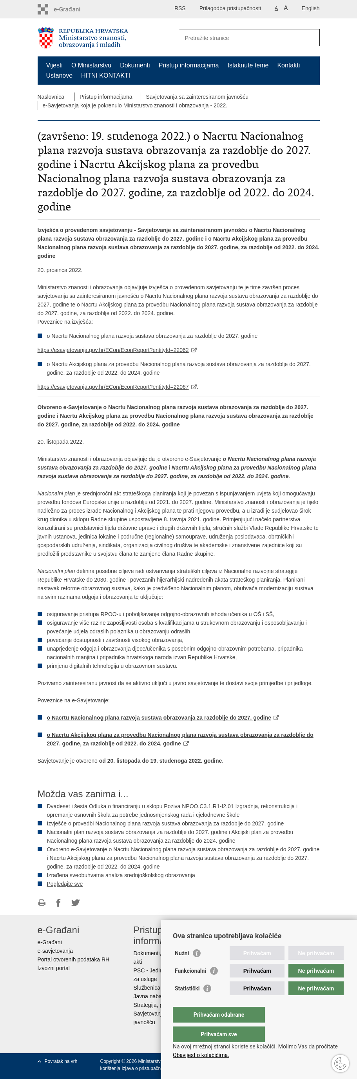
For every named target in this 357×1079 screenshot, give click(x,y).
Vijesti (54, 65)
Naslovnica (51, 97)
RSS (180, 8)
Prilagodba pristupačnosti (230, 8)
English (311, 8)
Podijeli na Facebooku (58, 903)
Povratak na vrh (61, 1061)
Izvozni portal (54, 968)
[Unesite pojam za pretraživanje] (241, 37)
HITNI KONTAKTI (105, 75)
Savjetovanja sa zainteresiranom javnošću (197, 97)
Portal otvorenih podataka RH (74, 959)
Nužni (182, 969)
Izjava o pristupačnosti (144, 1068)
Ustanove (59, 75)
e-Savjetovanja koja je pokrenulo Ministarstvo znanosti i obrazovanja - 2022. (135, 105)
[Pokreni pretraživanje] (310, 37)
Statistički (187, 1004)
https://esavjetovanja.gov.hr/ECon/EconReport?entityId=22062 (113, 350)
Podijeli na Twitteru (75, 903)
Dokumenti (135, 65)
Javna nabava (151, 996)
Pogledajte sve (65, 884)
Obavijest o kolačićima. (201, 1055)
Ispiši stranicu (42, 903)
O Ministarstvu (91, 65)
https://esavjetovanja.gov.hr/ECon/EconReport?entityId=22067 (113, 387)
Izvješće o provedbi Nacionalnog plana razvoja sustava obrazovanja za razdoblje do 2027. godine (165, 823)
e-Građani (50, 942)
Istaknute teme (247, 65)
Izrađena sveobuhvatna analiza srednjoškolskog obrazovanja (121, 875)
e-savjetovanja (55, 951)
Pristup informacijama (189, 65)
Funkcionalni (190, 986)
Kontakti (288, 65)
